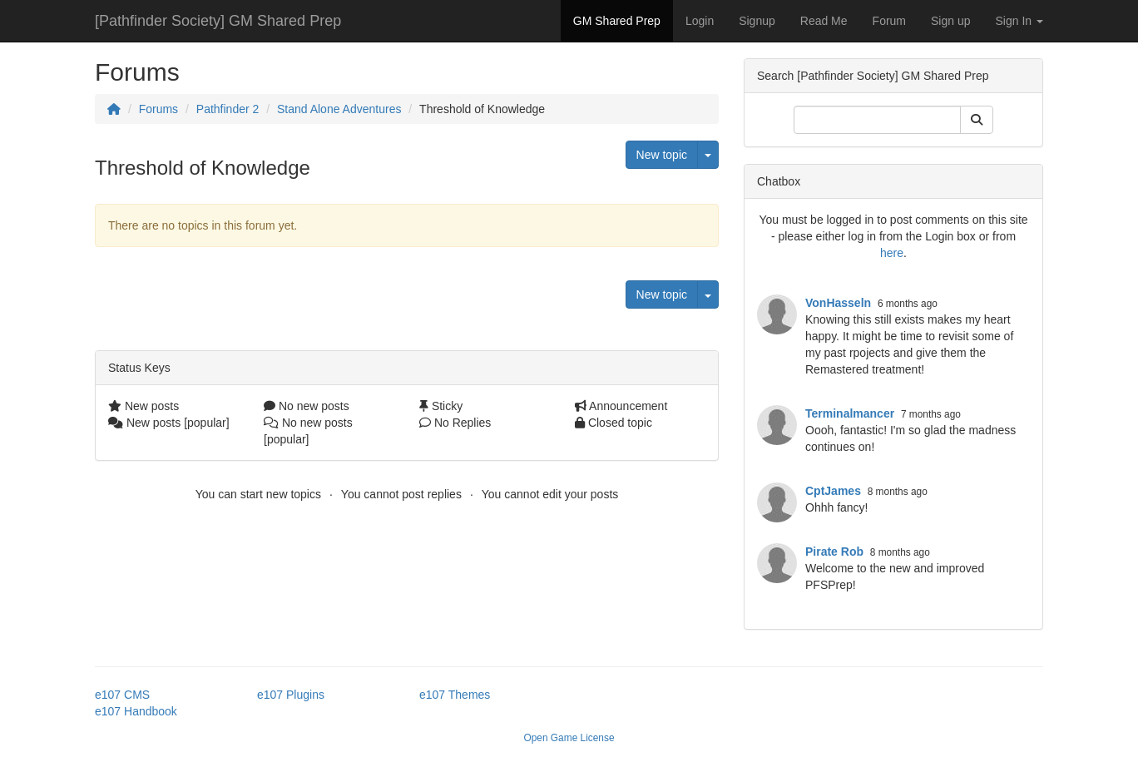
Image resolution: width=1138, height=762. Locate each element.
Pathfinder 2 (228, 109)
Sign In (1019, 20)
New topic (661, 154)
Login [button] (699, 20)
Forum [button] (889, 20)
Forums (158, 109)
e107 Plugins (290, 694)
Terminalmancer (849, 413)
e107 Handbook (136, 711)
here (891, 253)
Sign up (950, 20)
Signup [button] (757, 20)
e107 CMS (122, 694)
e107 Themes (454, 694)
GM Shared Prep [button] (617, 20)
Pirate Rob (834, 551)
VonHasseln (838, 302)
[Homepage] (114, 109)
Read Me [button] (824, 20)
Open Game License (568, 738)
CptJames (833, 490)
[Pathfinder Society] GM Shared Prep (218, 20)
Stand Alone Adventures (339, 109)
